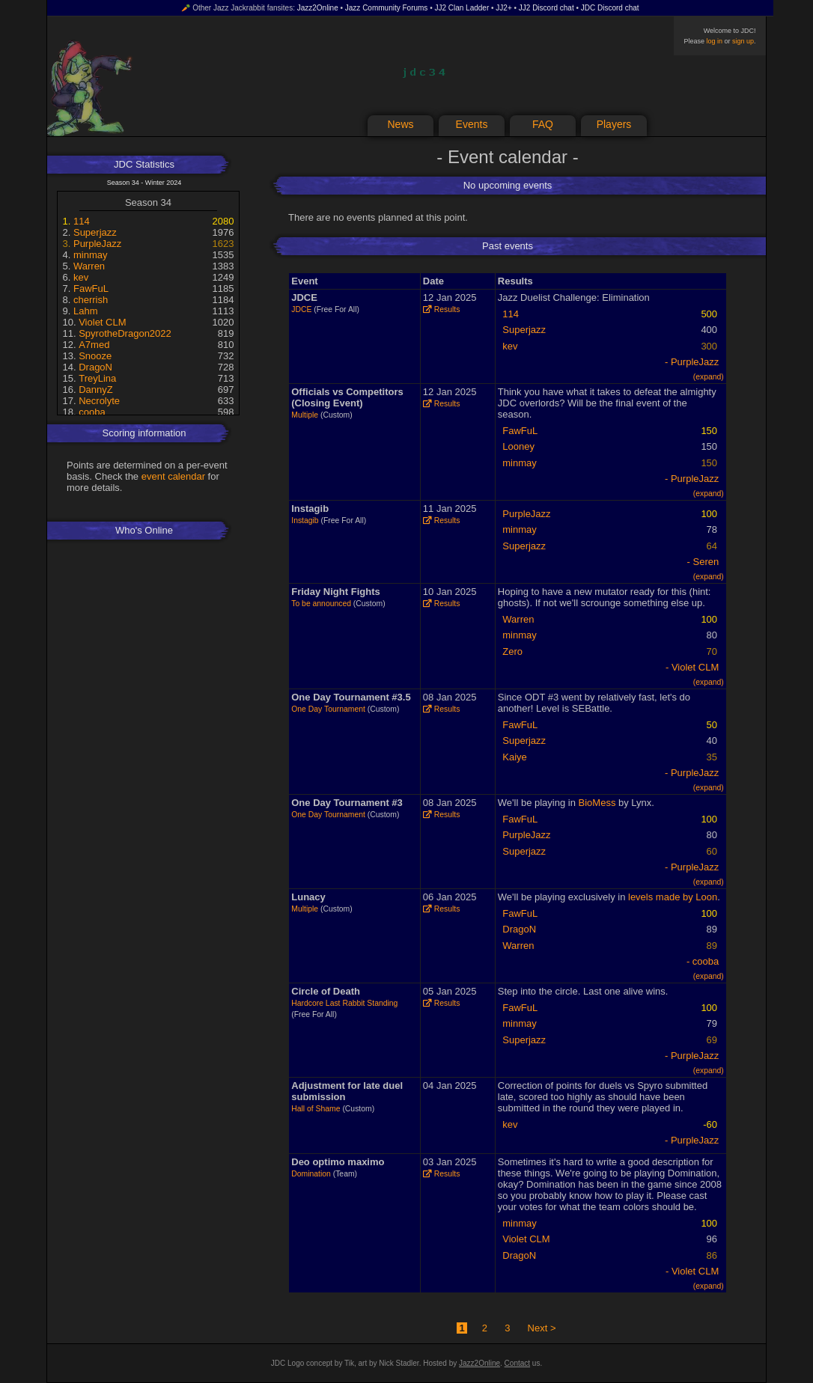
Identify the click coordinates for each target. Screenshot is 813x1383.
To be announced (321, 603)
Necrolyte (99, 400)
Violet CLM (102, 322)
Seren (706, 561)
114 (81, 221)
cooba (92, 412)
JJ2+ (503, 8)
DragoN (95, 367)
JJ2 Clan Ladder (461, 8)
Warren (89, 266)
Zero (512, 651)
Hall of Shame (315, 1109)
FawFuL (91, 288)
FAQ (542, 124)
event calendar (173, 476)
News (400, 124)
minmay (90, 254)
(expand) (708, 377)
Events (472, 124)
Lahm (85, 311)
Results (441, 309)
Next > (542, 1328)
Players (614, 124)
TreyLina (97, 378)
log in (714, 41)
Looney (518, 446)
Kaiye (514, 757)
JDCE (301, 309)
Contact (517, 1363)
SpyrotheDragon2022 (125, 333)
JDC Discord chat (610, 8)
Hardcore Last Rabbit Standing (344, 1003)
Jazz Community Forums (386, 8)
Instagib (304, 520)
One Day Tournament (328, 709)
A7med (94, 344)
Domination (311, 1174)
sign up (743, 41)
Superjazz (95, 232)
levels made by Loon (672, 897)
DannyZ (96, 389)
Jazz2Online (317, 8)
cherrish (90, 299)
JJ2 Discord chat (546, 8)
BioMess (597, 802)
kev (80, 277)
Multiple (304, 415)
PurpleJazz (97, 243)
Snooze (95, 355)
